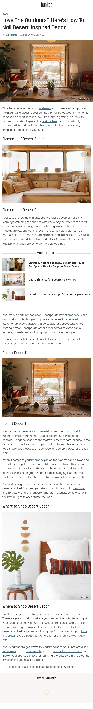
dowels (6, 473)
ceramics (78, 488)
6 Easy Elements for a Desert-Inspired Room (53, 279)
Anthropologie (16, 627)
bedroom (37, 460)
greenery (73, 315)
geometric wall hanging (67, 651)
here (73, 667)
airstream (45, 108)
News (5, 14)
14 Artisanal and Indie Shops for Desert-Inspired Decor (59, 294)
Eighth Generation (41, 635)
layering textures (77, 226)
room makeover (73, 614)
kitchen (60, 484)
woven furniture (70, 239)
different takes (64, 339)
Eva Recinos (11, 35)
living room (72, 436)
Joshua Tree (49, 121)
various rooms (11, 436)
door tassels (33, 651)
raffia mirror (9, 651)
